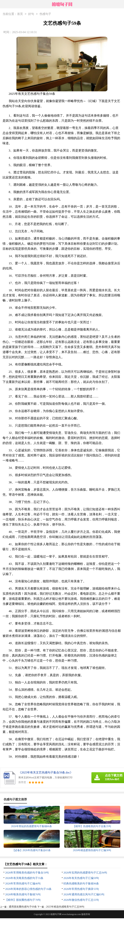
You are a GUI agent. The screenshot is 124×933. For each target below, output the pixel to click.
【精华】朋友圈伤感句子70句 (23, 899)
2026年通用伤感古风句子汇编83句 (83, 894)
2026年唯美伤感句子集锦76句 (23, 894)
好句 (31, 14)
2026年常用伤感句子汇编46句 (23, 883)
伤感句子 (45, 14)
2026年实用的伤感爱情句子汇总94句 (85, 872)
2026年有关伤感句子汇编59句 (81, 878)
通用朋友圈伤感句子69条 (23, 906)
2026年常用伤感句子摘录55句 (81, 889)
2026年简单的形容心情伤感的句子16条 (28, 889)
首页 (20, 14)
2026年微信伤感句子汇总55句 (81, 899)
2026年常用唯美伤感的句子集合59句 (27, 872)
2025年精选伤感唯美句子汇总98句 (65, 906)
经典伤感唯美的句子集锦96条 (81, 883)
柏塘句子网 (55, 914)
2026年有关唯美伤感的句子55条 (24, 878)
